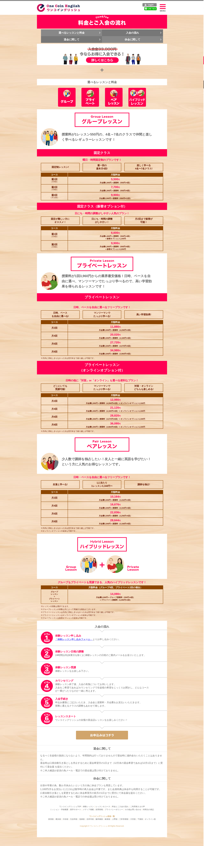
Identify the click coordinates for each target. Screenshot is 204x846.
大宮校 (133, 828)
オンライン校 (150, 828)
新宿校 (51, 828)
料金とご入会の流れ (120, 815)
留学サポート (75, 818)
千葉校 (140, 828)
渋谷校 (65, 828)
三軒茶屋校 (123, 828)
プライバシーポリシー (114, 818)
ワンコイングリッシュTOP (70, 815)
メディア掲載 (88, 818)
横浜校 (58, 828)
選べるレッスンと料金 (73, 35)
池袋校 (82, 828)
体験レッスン (88, 815)
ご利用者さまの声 (137, 815)
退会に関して (72, 41)
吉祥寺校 (90, 828)
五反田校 (73, 828)
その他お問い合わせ (133, 818)
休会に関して (131, 41)
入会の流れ (131, 35)
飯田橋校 (99, 828)
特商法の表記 (148, 818)
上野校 (114, 828)
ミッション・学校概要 (59, 818)
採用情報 (99, 818)
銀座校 (107, 828)
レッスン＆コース (103, 815)
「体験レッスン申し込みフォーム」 (75, 647)
